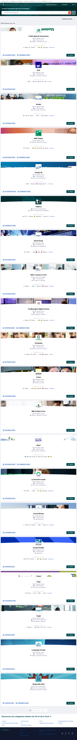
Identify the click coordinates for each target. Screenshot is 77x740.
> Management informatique (46, 723)
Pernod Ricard (38, 514)
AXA (38, 70)
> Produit (60, 723)
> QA (3, 725)
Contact (22, 732)
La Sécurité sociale (38, 479)
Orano (38, 377)
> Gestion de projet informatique (10, 723)
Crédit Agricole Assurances (38, 36)
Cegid (38, 616)
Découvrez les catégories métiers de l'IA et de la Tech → (26, 716)
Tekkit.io (38, 207)
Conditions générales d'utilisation (47, 734)
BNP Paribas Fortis (38, 411)
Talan (38, 582)
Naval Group (38, 241)
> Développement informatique (65, 721)
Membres (22, 730)
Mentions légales (24, 735)
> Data (40, 721)
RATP (39, 445)
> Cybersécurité (24, 721)
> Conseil (4, 721)
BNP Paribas (38, 138)
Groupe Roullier (38, 548)
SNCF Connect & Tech (38, 275)
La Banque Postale (38, 650)
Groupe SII (38, 172)
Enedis (38, 104)
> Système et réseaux (25, 725)
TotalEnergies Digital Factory (38, 309)
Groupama (38, 343)
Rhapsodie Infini (38, 684)
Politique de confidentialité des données (47, 730)
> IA (21, 723)
